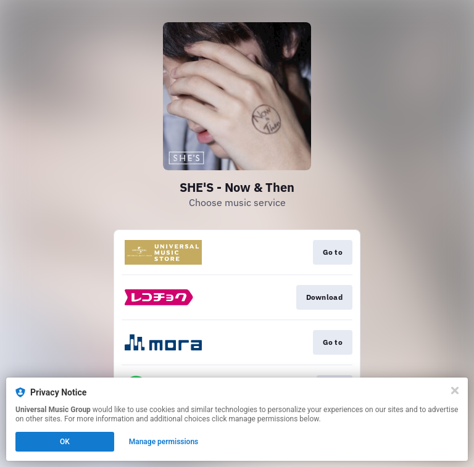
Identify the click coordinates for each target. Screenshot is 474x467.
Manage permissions (164, 441)
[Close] (455, 390)
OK (65, 441)
